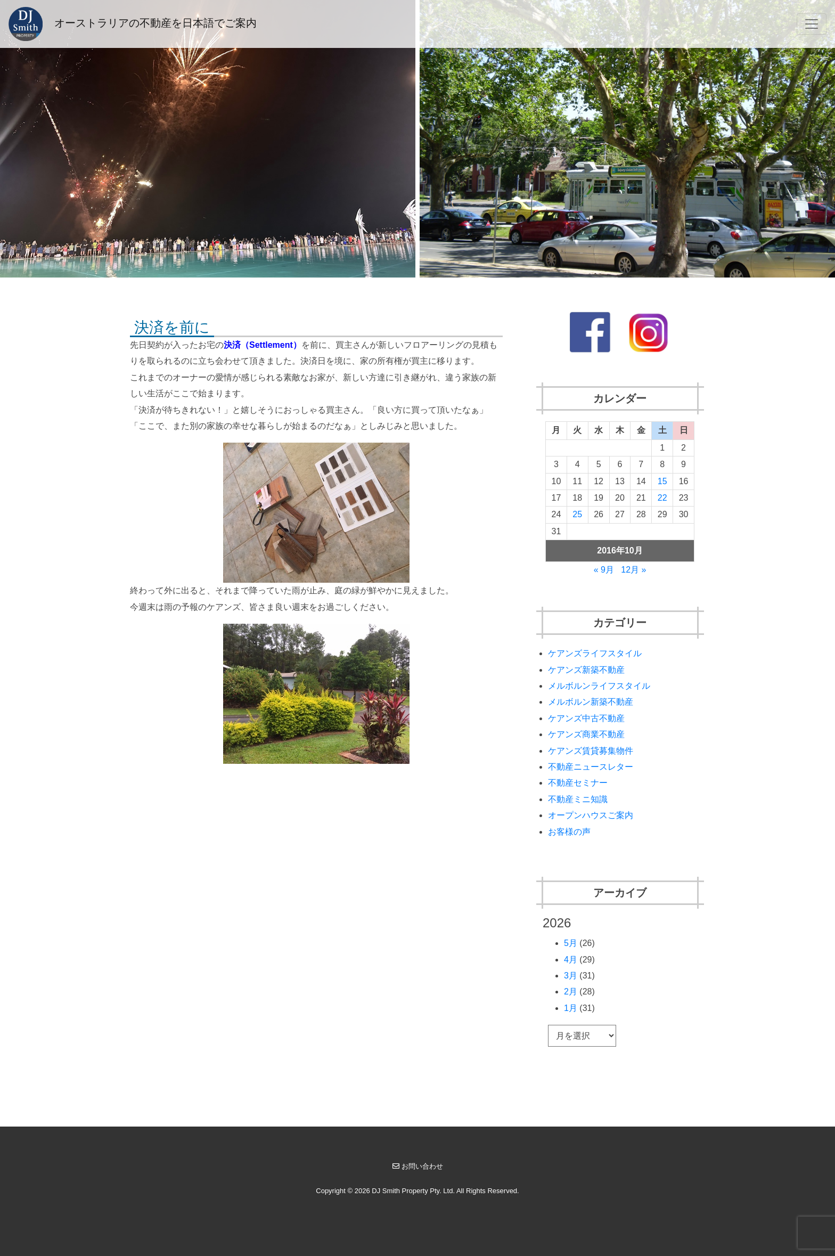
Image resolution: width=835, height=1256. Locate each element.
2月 (570, 991)
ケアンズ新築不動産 (586, 669)
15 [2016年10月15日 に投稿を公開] (662, 481)
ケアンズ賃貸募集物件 (590, 750)
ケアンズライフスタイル (595, 653)
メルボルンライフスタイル (599, 685)
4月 (570, 959)
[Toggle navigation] (811, 24)
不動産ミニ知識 (578, 799)
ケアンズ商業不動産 (586, 734)
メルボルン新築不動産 (590, 701)
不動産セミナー (578, 782)
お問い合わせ (417, 1166)
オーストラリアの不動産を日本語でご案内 (133, 24)
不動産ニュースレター (590, 766)
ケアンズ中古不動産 (586, 718)
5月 (570, 943)
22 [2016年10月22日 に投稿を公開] (662, 497)
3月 (570, 975)
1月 (570, 1008)
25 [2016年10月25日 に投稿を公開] (577, 514)
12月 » (633, 569)
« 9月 (604, 569)
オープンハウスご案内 (590, 815)
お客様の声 (569, 831)
